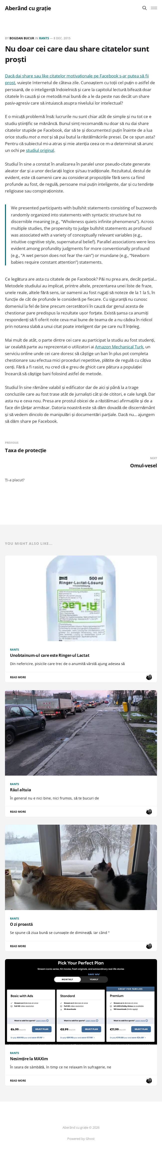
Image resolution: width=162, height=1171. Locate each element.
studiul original (40, 150)
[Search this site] (144, 8)
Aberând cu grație (28, 8)
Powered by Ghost (81, 1138)
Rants (44, 38)
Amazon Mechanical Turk (119, 347)
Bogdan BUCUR (21, 38)
